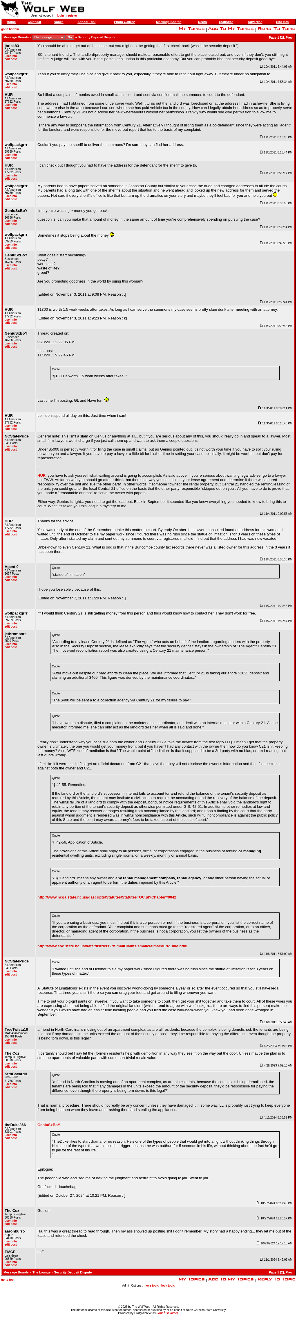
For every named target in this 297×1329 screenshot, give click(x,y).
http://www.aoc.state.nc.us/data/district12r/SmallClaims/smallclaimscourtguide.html (112, 946)
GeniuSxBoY (48, 1125)
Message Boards (168, 22)
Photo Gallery (124, 22)
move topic (151, 1285)
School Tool (86, 22)
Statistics (226, 22)
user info (11, 56)
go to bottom (10, 29)
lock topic (168, 1285)
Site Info (282, 22)
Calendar (34, 22)
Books (59, 22)
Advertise (255, 22)
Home (11, 22)
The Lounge (41, 1272)
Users (202, 22)
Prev (289, 37)
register (71, 15)
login (60, 15)
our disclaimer (168, 1313)
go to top (7, 1279)
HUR (41, 475)
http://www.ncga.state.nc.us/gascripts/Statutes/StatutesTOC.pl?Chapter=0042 (106, 897)
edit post (11, 59)
